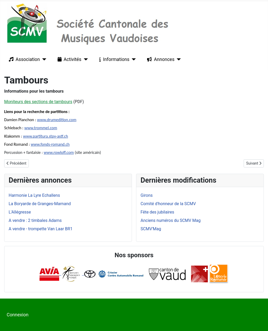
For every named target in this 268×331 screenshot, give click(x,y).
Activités (68, 59)
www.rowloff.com (59, 152)
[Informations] (132, 59)
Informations (113, 59)
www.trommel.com (40, 127)
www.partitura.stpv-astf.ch (45, 136)
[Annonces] (178, 59)
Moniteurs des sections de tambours (38, 101)
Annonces (159, 59)
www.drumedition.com (56, 119)
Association (23, 59)
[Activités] (84, 59)
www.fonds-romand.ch (50, 144)
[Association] (43, 59)
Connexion (18, 314)
